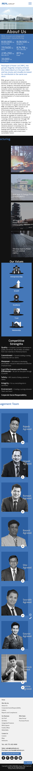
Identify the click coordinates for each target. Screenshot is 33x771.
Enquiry (28, 763)
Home (3, 700)
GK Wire (4, 720)
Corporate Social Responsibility (11, 708)
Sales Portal (22, 718)
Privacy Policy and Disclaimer (16, 768)
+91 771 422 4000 (11, 744)
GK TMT (4, 718)
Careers (4, 736)
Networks (5, 740)
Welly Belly (5, 730)
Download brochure (11, 753)
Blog (3, 738)
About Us (4, 705)
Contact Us (5, 733)
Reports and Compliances (9, 712)
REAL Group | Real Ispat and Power (19, 766)
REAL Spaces (5, 725)
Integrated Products (8, 723)
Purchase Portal (24, 720)
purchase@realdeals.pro (16, 750)
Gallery (4, 710)
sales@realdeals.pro (12, 748)
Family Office (6, 727)
